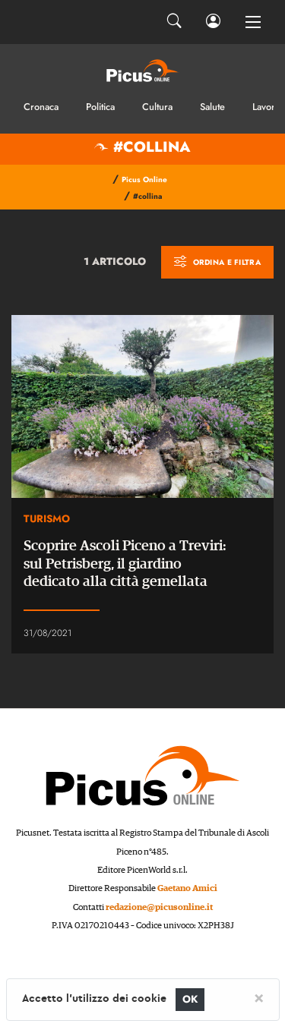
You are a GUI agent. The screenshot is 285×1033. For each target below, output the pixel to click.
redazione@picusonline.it (159, 907)
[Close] (259, 997)
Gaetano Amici (187, 888)
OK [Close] (190, 999)
